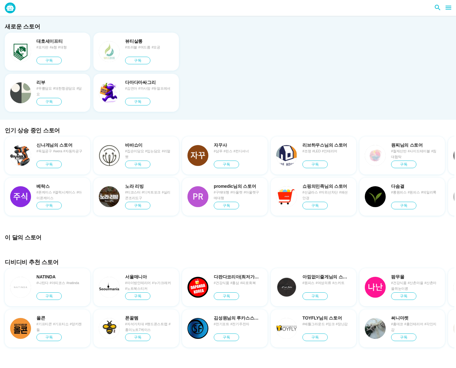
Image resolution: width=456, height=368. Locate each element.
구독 (49, 60)
